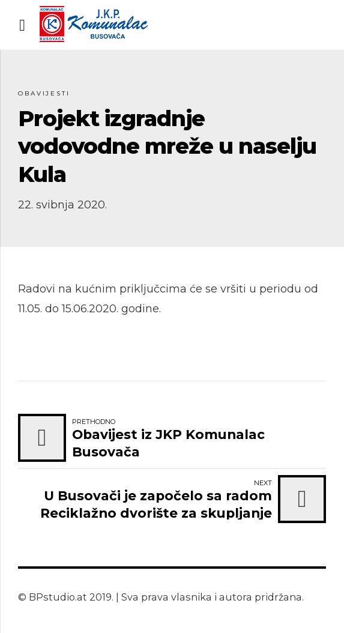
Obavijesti (44, 93)
